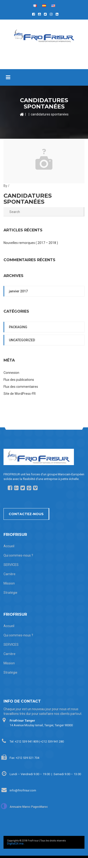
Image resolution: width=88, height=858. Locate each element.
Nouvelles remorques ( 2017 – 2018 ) (31, 243)
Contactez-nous (26, 514)
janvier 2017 (18, 291)
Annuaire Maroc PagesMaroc (29, 806)
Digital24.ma (15, 843)
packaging (18, 327)
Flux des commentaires (21, 386)
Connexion (11, 373)
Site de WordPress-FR (20, 393)
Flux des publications (19, 380)
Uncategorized (22, 340)
